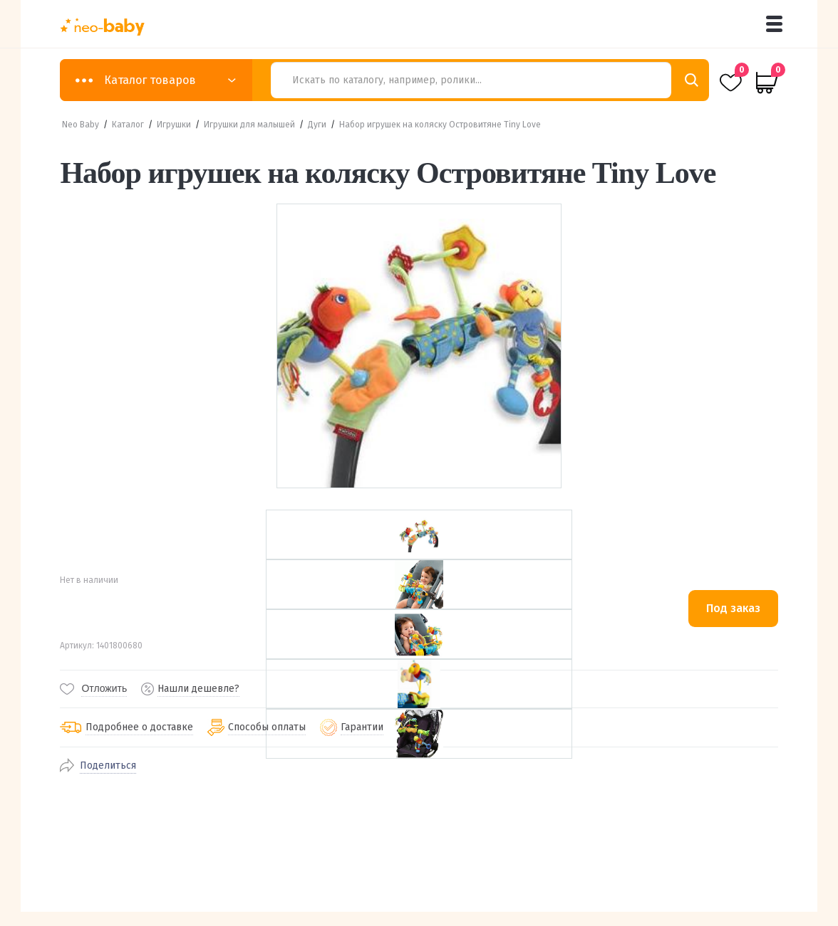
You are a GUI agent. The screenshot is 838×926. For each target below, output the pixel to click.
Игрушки (174, 125)
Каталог (128, 125)
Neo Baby (80, 125)
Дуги (317, 125)
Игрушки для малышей (249, 125)
